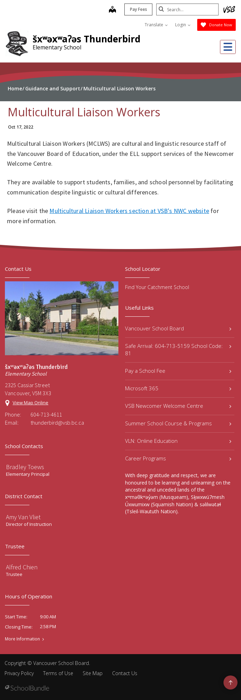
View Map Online (30, 402)
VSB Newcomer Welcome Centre (178, 405)
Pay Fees (137, 9)
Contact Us (124, 673)
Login (183, 25)
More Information (22, 639)
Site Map (93, 673)
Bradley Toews (25, 467)
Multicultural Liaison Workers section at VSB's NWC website (129, 211)
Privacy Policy (19, 673)
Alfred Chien (21, 567)
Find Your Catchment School (157, 287)
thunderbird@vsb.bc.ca (57, 422)
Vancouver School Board (178, 328)
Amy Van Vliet (23, 517)
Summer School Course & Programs (178, 423)
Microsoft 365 (178, 388)
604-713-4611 (46, 414)
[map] (111, 10)
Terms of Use (58, 673)
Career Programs (178, 458)
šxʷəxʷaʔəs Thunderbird (86, 39)
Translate (156, 25)
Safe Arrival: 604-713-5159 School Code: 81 (178, 349)
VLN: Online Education (178, 440)
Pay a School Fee (178, 370)
